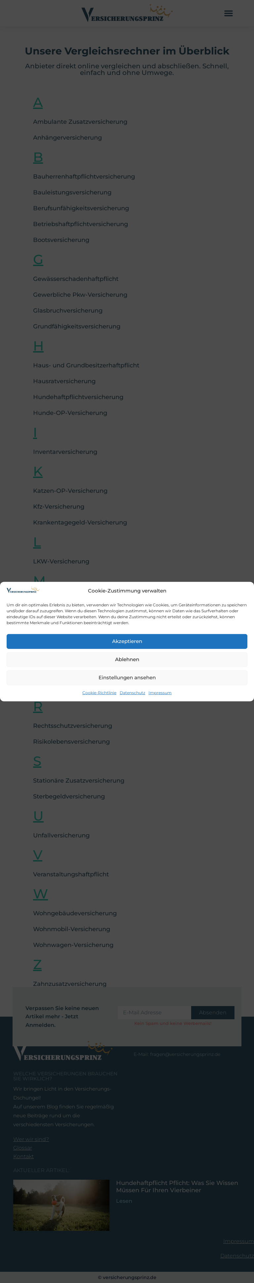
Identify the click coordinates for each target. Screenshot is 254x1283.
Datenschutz (132, 692)
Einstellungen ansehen (127, 677)
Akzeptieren (127, 641)
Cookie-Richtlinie (99, 692)
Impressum (160, 692)
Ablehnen (127, 659)
